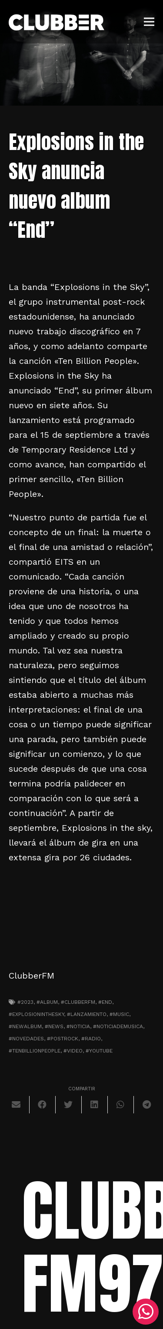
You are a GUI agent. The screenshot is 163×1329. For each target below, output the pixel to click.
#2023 (25, 1002)
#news (54, 1026)
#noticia (78, 1026)
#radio (91, 1039)
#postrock (62, 1039)
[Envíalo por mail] (16, 1104)
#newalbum (25, 1026)
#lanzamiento (86, 1014)
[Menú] (149, 22)
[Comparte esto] (43, 1104)
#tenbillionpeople (34, 1051)
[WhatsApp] (146, 1312)
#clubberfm (78, 1002)
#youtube (99, 1051)
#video (73, 1051)
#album (47, 1002)
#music (119, 1014)
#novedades (26, 1039)
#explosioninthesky (36, 1014)
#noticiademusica (118, 1026)
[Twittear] (69, 1104)
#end (105, 1002)
